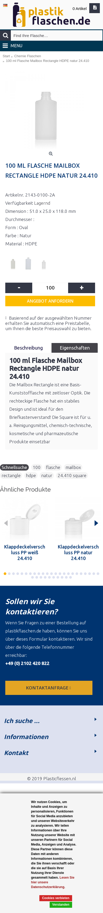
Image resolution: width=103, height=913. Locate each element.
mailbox (73, 467)
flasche (53, 467)
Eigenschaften (75, 347)
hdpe (31, 475)
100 (37, 467)
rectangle (11, 475)
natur (46, 475)
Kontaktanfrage (49, 688)
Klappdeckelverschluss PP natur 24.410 (78, 552)
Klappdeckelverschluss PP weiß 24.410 (24, 552)
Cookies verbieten (55, 898)
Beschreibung (28, 347)
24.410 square (72, 475)
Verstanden (60, 904)
